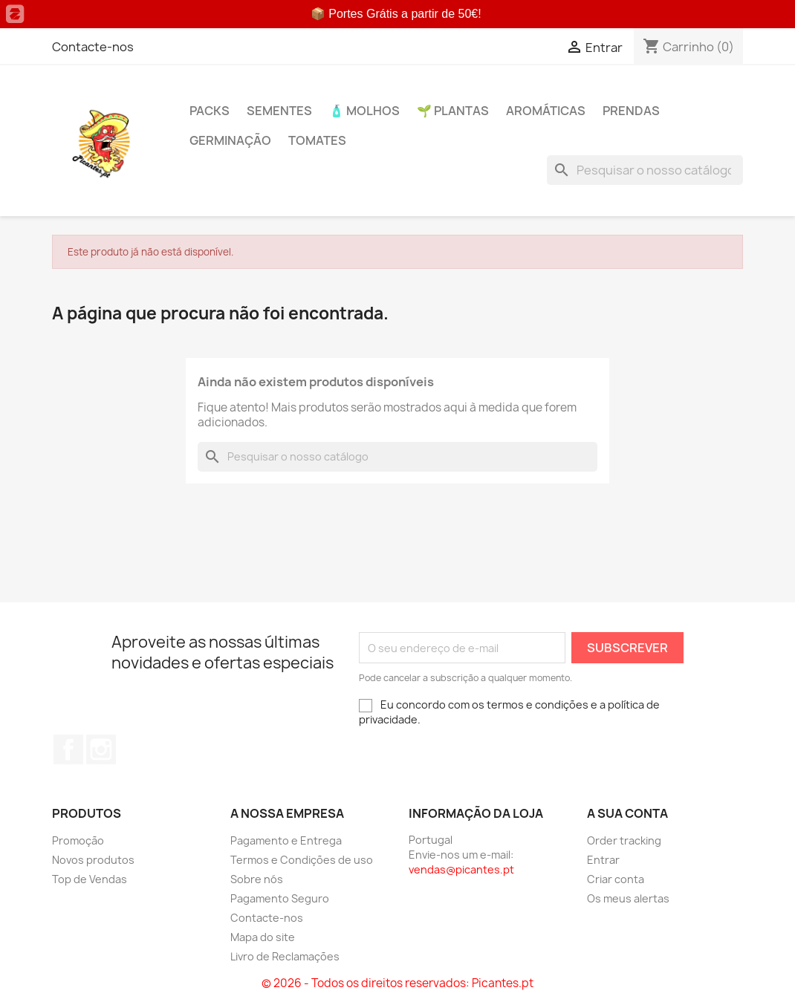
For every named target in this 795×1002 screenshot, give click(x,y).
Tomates (317, 140)
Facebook (68, 749)
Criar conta (615, 879)
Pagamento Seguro (279, 898)
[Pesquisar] (645, 170)
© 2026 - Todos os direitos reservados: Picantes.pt (397, 983)
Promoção (78, 840)
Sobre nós (256, 879)
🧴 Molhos (364, 111)
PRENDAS (631, 111)
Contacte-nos (93, 47)
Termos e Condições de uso (301, 860)
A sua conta (627, 813)
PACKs (209, 111)
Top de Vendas (89, 879)
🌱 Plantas (453, 111)
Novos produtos (93, 860)
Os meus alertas (628, 898)
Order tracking (624, 840)
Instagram (101, 749)
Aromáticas (545, 111)
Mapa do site (262, 937)
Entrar (603, 860)
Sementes (279, 111)
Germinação (230, 140)
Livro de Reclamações (285, 956)
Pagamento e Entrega (286, 840)
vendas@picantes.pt (461, 869)
